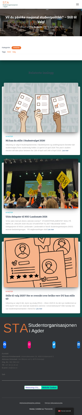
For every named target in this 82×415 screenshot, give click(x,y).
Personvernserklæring (30, 403)
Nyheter (16, 47)
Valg (14, 52)
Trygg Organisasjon (53, 403)
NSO (9, 52)
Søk (3, 374)
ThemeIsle (48, 409)
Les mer (65, 151)
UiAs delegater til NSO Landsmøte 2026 (26, 216)
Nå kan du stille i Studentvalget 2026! (25, 140)
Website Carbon (49, 387)
